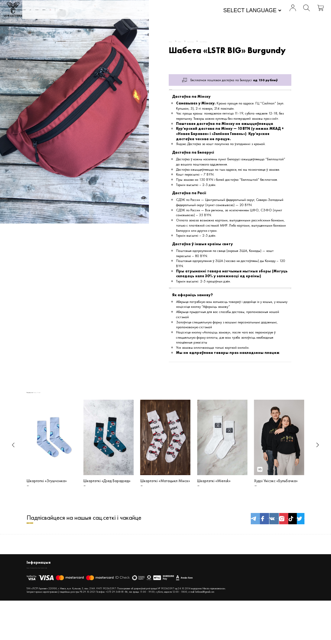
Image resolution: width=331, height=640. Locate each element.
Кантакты (81, 605)
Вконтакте (223, 551)
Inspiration (138, 605)
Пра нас (173, 10)
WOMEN (103, 10)
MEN (85, 10)
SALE (151, 10)
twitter (293, 551)
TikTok (269, 551)
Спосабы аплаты (116, 605)
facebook (199, 551)
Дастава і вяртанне (58, 605)
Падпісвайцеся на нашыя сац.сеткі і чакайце (84, 551)
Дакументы (34, 605)
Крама (96, 605)
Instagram (246, 551)
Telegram (176, 551)
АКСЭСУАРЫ (129, 10)
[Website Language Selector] (230, 11)
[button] (13, 465)
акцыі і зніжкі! (45, 555)
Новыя (67, 10)
